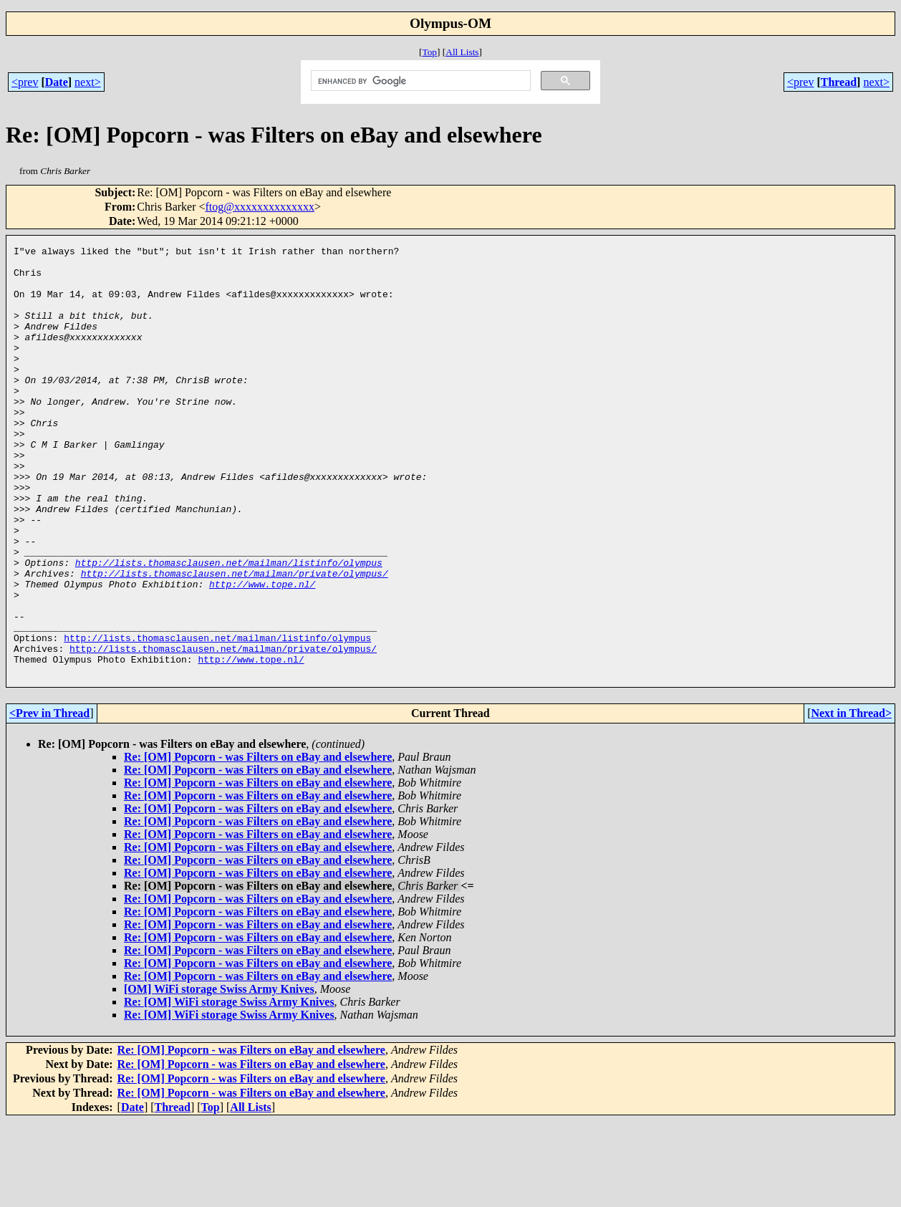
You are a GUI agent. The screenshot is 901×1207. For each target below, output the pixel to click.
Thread (839, 82)
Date (56, 82)
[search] (419, 80)
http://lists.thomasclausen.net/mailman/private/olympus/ (234, 639)
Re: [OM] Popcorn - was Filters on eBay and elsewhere (258, 843)
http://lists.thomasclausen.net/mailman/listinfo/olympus (228, 626)
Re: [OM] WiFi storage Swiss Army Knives (229, 1088)
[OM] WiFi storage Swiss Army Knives (219, 1075)
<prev (24, 82)
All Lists (461, 52)
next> (87, 82)
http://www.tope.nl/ (262, 652)
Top (429, 52)
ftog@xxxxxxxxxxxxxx (260, 207)
